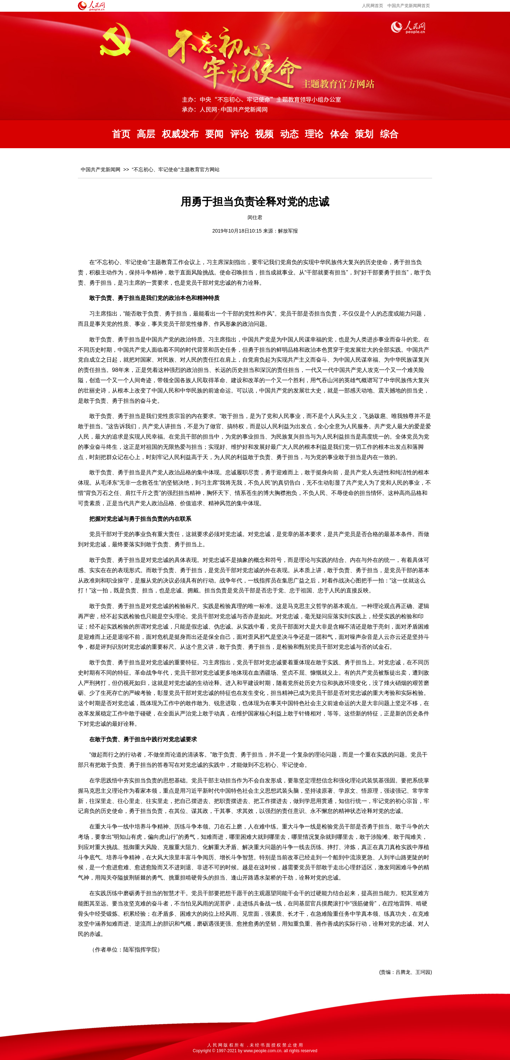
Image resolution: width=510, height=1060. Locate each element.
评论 (239, 134)
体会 (339, 134)
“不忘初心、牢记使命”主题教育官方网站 (175, 169)
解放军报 (288, 231)
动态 (289, 134)
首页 (121, 134)
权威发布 (180, 134)
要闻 (214, 134)
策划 (364, 134)
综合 (389, 134)
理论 (314, 134)
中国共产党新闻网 (100, 169)
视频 (264, 134)
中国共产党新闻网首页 (408, 5)
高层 (146, 134)
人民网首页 (372, 5)
